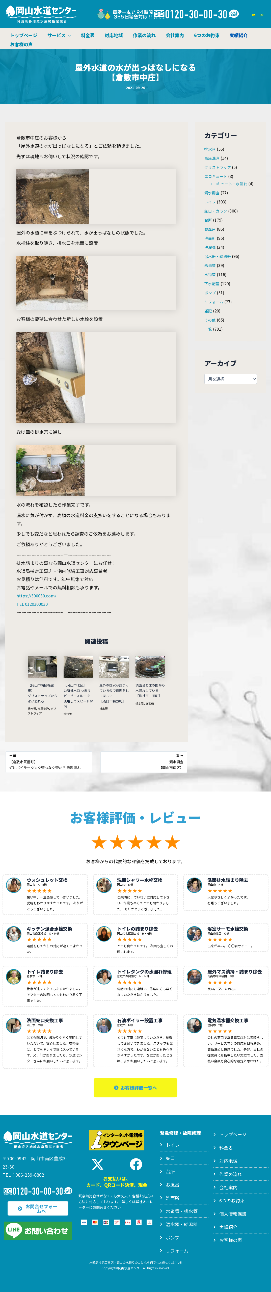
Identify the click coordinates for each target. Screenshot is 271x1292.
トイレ (210, 201)
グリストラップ (218, 167)
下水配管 (212, 283)
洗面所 (150, 702)
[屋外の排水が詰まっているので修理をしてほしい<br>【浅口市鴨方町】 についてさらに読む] (114, 666)
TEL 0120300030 (33, 603)
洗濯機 (210, 247)
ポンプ (210, 292)
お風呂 (210, 229)
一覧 (208, 329)
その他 (210, 320)
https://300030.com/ (38, 595)
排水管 (32, 708)
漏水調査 (212, 192)
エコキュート (216, 176)
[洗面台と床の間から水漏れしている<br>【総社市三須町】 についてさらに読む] (150, 666)
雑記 (208, 310)
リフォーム (214, 301)
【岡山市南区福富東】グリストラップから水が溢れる (42, 692)
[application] (69, 33)
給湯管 (210, 265)
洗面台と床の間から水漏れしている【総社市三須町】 (150, 690)
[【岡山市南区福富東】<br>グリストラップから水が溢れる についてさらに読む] (42, 666)
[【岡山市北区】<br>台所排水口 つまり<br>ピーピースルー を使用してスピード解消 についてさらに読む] (78, 666)
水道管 (210, 274)
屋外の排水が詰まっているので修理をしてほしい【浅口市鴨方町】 (113, 692)
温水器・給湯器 (218, 256)
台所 (208, 220)
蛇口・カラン (216, 210)
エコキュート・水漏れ (229, 183)
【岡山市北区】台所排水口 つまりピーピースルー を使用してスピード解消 (78, 695)
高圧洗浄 (45, 708)
